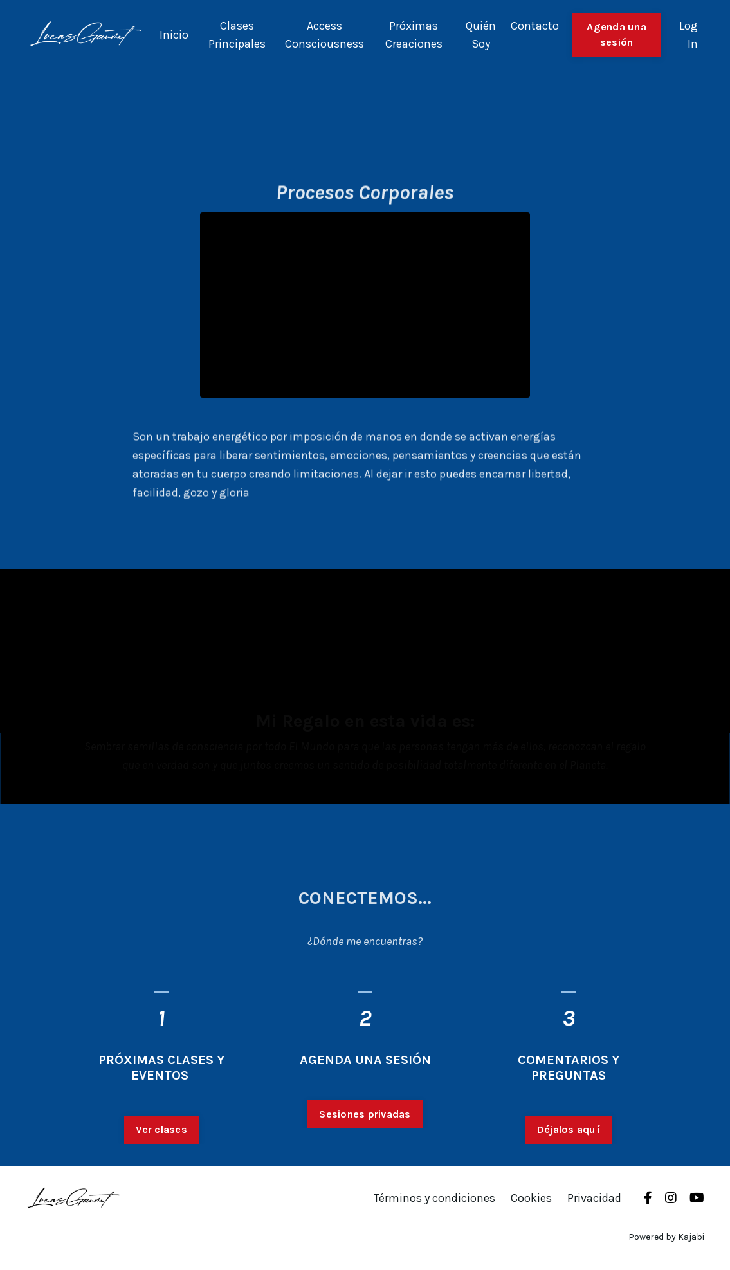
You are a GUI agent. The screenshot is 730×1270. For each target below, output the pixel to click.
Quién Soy (481, 35)
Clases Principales (237, 35)
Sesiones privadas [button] (364, 1117)
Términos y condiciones (434, 1198)
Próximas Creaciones (414, 35)
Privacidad (594, 1198)
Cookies (531, 1198)
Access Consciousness (324, 35)
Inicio (174, 35)
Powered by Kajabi (666, 1236)
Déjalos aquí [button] (568, 1133)
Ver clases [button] (161, 1133)
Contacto (535, 26)
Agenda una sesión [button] (616, 34)
